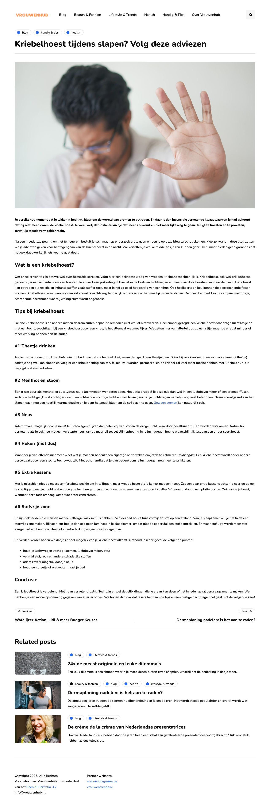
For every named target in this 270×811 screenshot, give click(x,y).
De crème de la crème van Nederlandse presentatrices (127, 727)
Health (149, 14)
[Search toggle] (250, 14)
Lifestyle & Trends (123, 14)
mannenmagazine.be (102, 781)
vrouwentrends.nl (100, 787)
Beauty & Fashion (87, 14)
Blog (62, 14)
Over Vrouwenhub (206, 14)
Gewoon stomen (165, 403)
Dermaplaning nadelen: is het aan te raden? (115, 693)
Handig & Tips (173, 14)
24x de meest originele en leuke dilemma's (114, 664)
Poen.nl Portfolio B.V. (41, 787)
